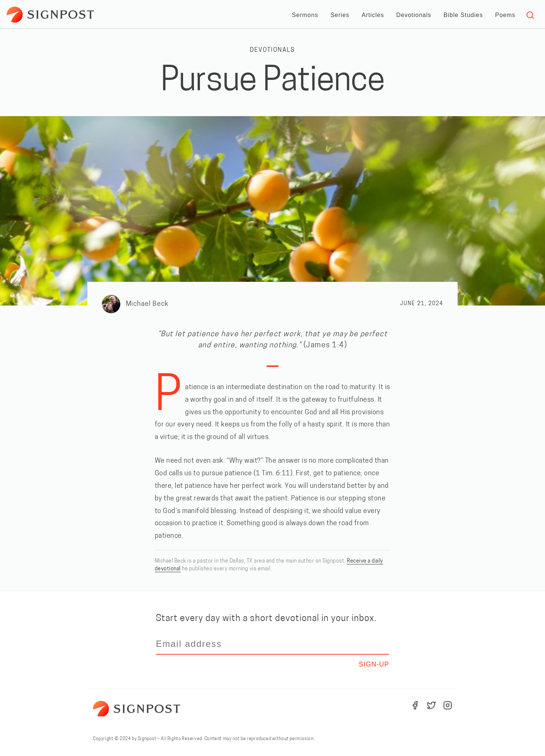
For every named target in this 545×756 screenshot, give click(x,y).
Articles (373, 15)
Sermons (305, 15)
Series (339, 15)
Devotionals (413, 15)
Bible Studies (463, 15)
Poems (505, 15)
